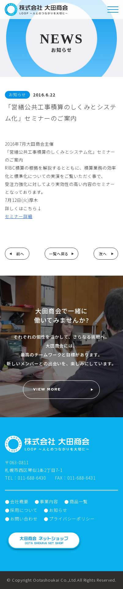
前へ (20, 253)
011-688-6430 (32, 478)
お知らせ (58, 510)
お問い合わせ (24, 519)
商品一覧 (78, 501)
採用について (24, 510)
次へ (103, 253)
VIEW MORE (47, 389)
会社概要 (19, 501)
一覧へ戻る (59, 253)
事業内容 (49, 501)
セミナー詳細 (18, 216)
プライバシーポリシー (72, 519)
